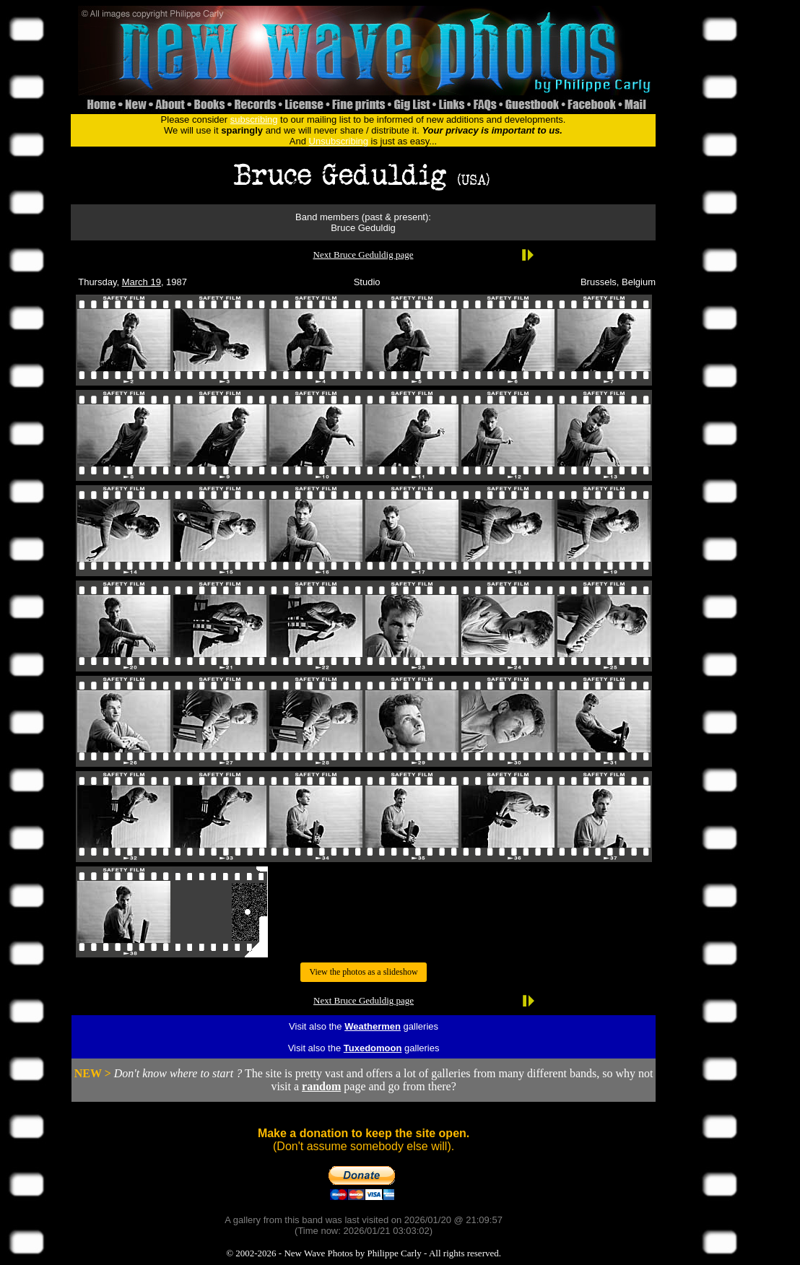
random (321, 1086)
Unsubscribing (338, 141)
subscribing (254, 119)
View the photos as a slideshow (363, 972)
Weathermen (372, 1026)
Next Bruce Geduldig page (363, 254)
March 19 (141, 282)
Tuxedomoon (373, 1048)
